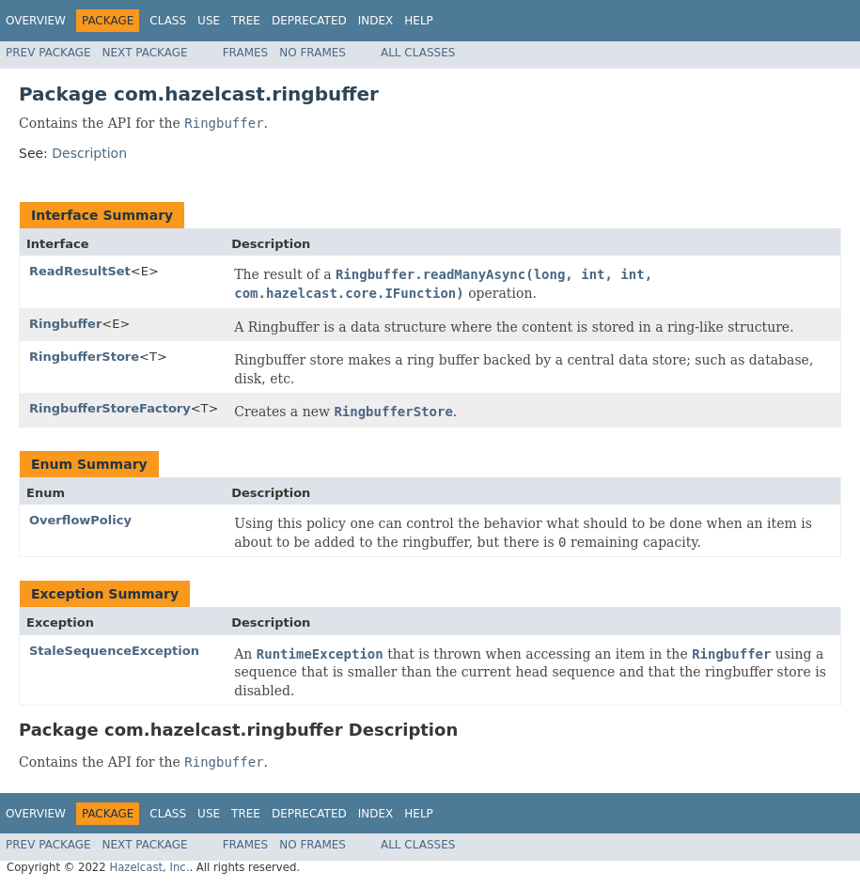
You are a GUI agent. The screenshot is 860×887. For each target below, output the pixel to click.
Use (208, 20)
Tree (245, 20)
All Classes (418, 52)
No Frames (312, 52)
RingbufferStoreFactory (110, 408)
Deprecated (309, 20)
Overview (36, 20)
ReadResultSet (80, 271)
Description (89, 153)
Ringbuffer (65, 324)
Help (418, 20)
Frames (246, 52)
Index (376, 20)
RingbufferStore (84, 357)
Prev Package (48, 52)
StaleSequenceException (114, 651)
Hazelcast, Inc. (149, 867)
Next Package (145, 52)
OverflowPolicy (80, 520)
